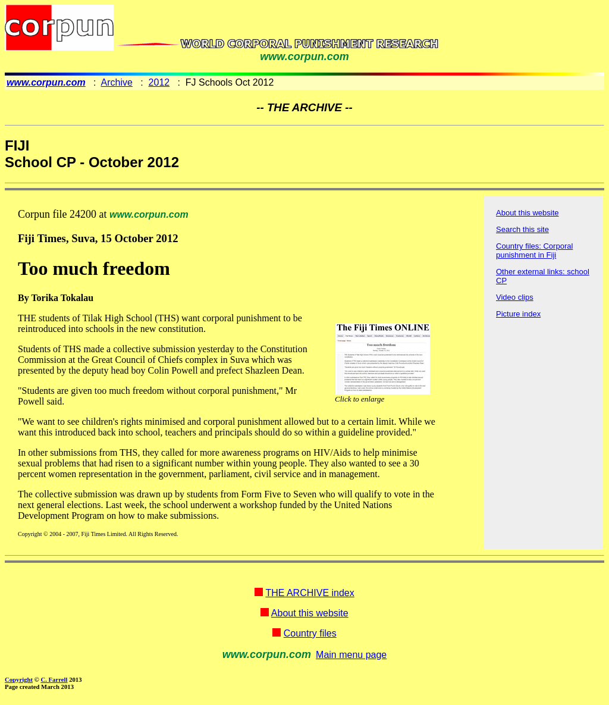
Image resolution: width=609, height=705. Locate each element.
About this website (527, 212)
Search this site (522, 229)
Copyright (19, 679)
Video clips (514, 297)
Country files (310, 633)
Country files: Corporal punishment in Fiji (534, 250)
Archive (117, 82)
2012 (159, 82)
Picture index (518, 313)
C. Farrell (53, 679)
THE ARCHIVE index (309, 593)
